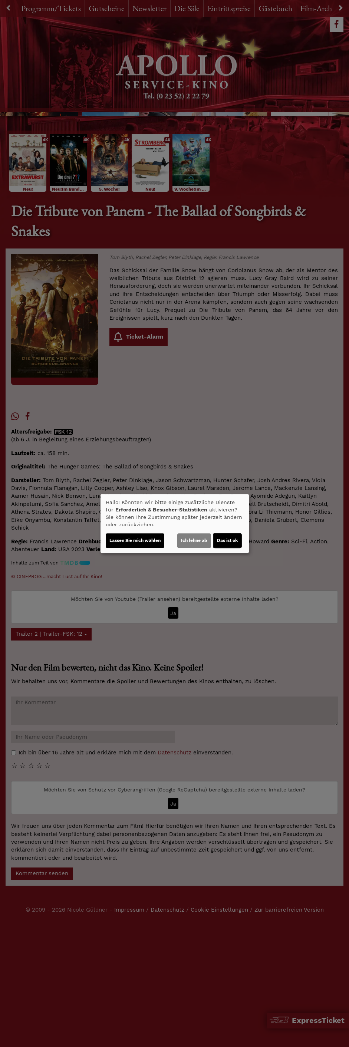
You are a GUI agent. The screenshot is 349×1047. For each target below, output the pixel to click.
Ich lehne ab (194, 540)
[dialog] (175, 523)
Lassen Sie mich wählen (135, 540)
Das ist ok (227, 540)
